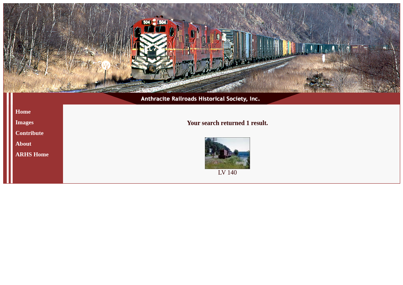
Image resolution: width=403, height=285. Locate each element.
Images (24, 122)
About (23, 144)
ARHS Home (32, 154)
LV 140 (227, 169)
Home (23, 111)
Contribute (29, 133)
